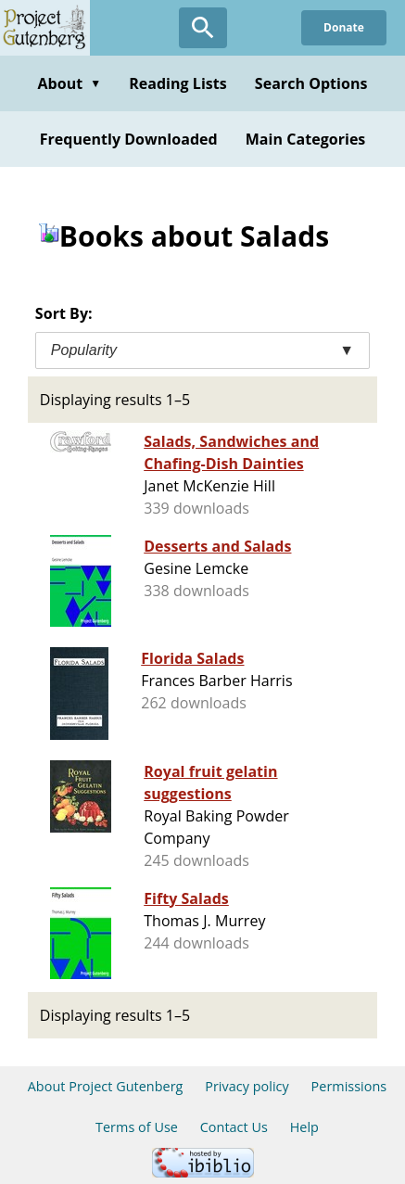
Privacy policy (247, 1086)
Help (304, 1127)
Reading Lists (178, 83)
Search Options (311, 83)
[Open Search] (203, 27)
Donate (343, 27)
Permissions (349, 1086)
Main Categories (306, 139)
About (69, 83)
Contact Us (234, 1127)
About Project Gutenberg (106, 1086)
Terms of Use (136, 1127)
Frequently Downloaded (129, 139)
